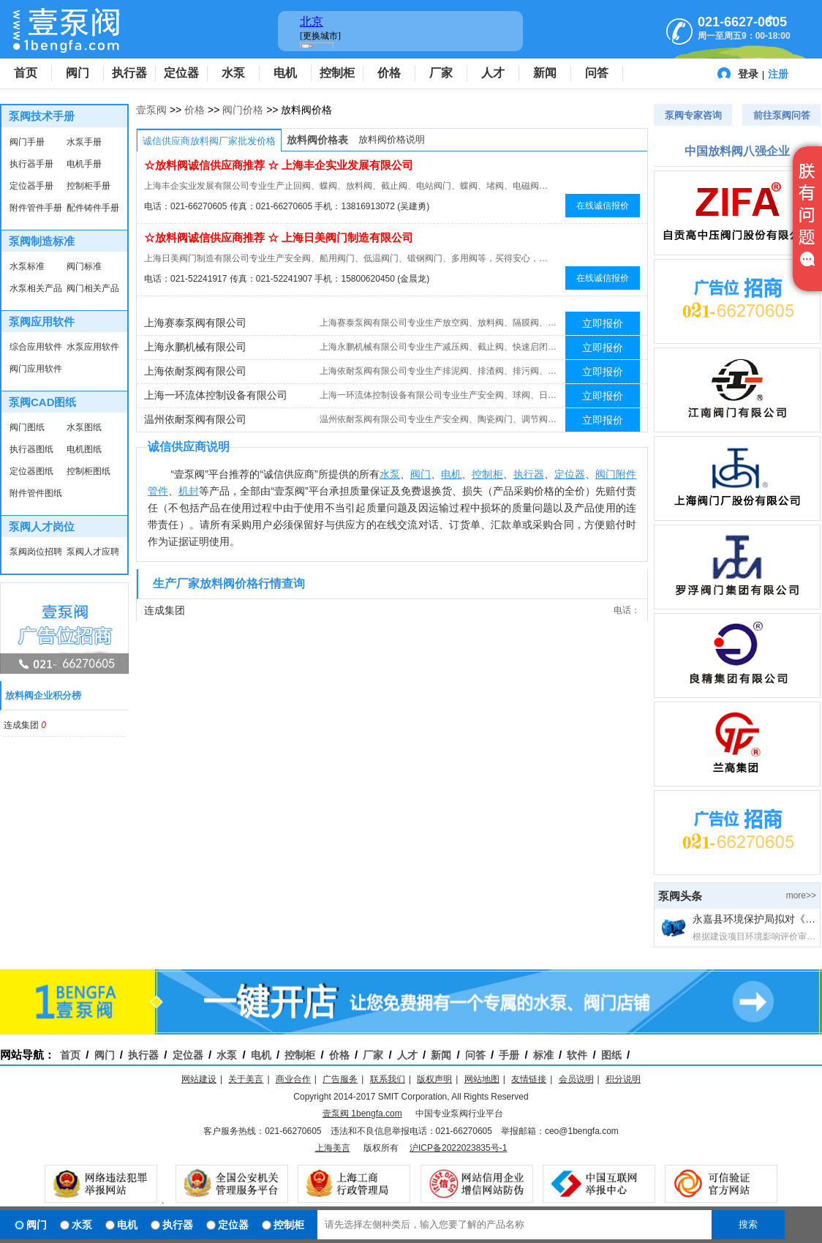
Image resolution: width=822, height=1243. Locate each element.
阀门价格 (242, 110)
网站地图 (481, 1079)
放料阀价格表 (317, 140)
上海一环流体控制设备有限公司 (215, 395)
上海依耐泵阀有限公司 (195, 371)
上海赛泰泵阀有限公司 (195, 322)
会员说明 (576, 1079)
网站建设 (198, 1079)
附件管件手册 (36, 208)
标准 (543, 1055)
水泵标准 (27, 266)
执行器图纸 (31, 449)
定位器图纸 (31, 471)
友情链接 (528, 1079)
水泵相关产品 (36, 288)
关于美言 (245, 1079)
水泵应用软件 (93, 347)
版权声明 (434, 1079)
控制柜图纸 (88, 471)
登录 (748, 74)
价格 (389, 73)
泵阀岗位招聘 (36, 552)
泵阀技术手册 (42, 116)
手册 (509, 1055)
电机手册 (84, 164)
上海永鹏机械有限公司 (195, 347)
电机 (285, 73)
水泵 (233, 73)
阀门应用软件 (36, 369)
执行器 (129, 73)
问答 (596, 73)
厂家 (441, 73)
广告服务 (340, 1079)
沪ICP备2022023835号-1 (458, 1148)
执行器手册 (31, 164)
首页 (25, 73)
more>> (801, 895)
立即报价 (602, 323)
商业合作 (293, 1079)
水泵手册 (84, 142)
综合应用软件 (36, 347)
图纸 (611, 1055)
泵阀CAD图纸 (43, 402)
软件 (577, 1055)
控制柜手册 (88, 186)
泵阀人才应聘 (93, 552)
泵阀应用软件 (42, 321)
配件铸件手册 (93, 208)
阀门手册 (27, 142)
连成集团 (22, 725)
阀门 (77, 73)
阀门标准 (84, 266)
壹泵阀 (151, 110)
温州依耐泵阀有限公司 (195, 419)
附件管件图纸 (36, 493)
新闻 (545, 73)
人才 (493, 73)
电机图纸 (84, 449)
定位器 (181, 73)
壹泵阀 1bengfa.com (362, 1113)
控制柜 (337, 73)
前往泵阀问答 (781, 115)
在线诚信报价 (602, 205)
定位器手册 (31, 186)
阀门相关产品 (93, 288)
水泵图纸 (84, 427)
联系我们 (387, 1079)
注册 (778, 74)
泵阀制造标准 (42, 241)
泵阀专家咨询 (693, 115)
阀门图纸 (27, 427)
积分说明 (623, 1079)
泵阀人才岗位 (42, 526)
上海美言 (332, 1148)
